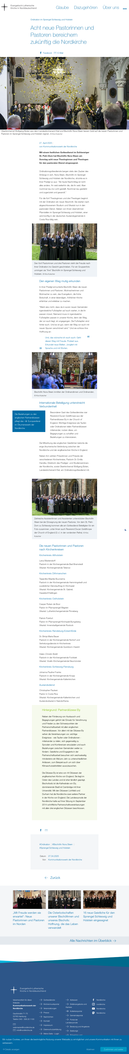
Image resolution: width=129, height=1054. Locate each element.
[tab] (125, 518)
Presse (46, 1012)
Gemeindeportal (76, 1015)
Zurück (55, 878)
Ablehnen (90, 1049)
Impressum (48, 1025)
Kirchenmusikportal (51, 1004)
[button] (125, 7)
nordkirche (100, 1004)
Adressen (73, 1000)
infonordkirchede (24, 1030)
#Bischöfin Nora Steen (62, 844)
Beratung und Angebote (79, 1026)
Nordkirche (100, 1000)
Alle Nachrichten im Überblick (91, 940)
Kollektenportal (75, 1011)
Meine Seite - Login (51, 1034)
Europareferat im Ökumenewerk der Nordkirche (27, 424)
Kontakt (46, 1021)
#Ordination (44, 844)
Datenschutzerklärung (52, 1029)
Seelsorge (73, 1031)
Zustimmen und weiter (113, 1049)
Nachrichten (48, 1017)
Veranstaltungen (50, 1008)
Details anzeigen (12, 1049)
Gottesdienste (49, 1000)
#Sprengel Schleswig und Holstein (54, 848)
